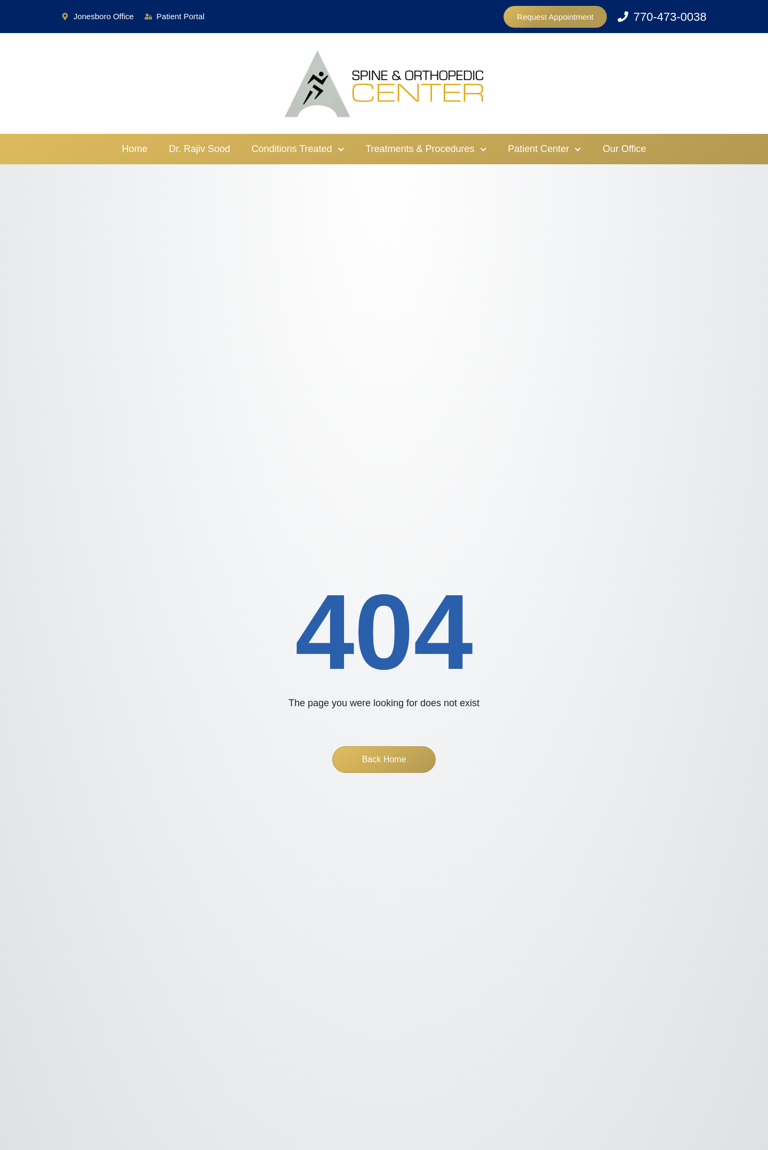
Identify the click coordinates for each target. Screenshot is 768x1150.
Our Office (624, 148)
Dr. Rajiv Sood (199, 148)
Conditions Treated (298, 149)
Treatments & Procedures (425, 149)
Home (134, 148)
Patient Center (544, 149)
